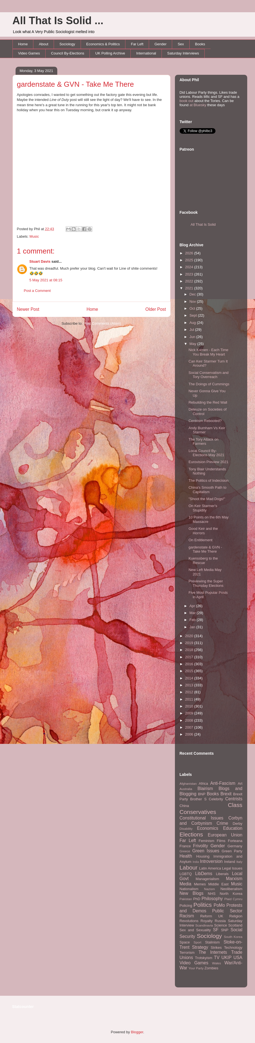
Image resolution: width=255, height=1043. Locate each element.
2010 (189, 706)
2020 (189, 636)
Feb (193, 620)
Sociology (67, 44)
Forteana (235, 841)
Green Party (232, 851)
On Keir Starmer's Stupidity (203, 508)
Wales (216, 963)
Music (34, 236)
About (43, 44)
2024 (189, 267)
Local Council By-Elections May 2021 (206, 453)
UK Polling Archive (110, 53)
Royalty (206, 921)
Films (221, 841)
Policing (186, 905)
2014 (189, 678)
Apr (192, 606)
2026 (189, 253)
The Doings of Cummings (209, 384)
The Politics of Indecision (209, 480)
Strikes (216, 947)
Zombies (211, 968)
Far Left (137, 44)
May (193, 344)
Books (200, 44)
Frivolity (200, 845)
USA (237, 957)
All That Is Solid (203, 224)
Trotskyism (203, 958)
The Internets (213, 952)
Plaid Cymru (233, 899)
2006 (189, 734)
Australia (186, 789)
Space (185, 942)
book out (187, 101)
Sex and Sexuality (195, 930)
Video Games (29, 53)
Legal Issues (232, 868)
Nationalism (189, 889)
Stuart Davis (40, 261)
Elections (191, 834)
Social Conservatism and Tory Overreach (209, 375)
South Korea (233, 936)
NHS (211, 893)
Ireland (229, 862)
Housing (203, 856)
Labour (189, 867)
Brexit (226, 793)
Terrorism (187, 952)
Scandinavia (204, 925)
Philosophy (212, 898)
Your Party (196, 968)
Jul (192, 329)
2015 (189, 671)
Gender (161, 44)
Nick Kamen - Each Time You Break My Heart (208, 352)
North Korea (231, 893)
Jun (192, 337)
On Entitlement (200, 540)
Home (23, 44)
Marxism (234, 878)
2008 (189, 720)
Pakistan (186, 899)
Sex (181, 44)
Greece (185, 851)
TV (216, 957)
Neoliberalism (231, 889)
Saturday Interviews (183, 53)
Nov (193, 301)
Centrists (233, 798)
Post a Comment (37, 291)
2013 (189, 685)
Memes (200, 884)
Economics (207, 828)
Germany (234, 846)
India (196, 861)
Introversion (211, 861)
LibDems (203, 873)
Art (240, 783)
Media (185, 883)
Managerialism (207, 879)
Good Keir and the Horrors (203, 531)
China (184, 806)
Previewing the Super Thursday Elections (206, 583)
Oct (192, 308)
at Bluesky (198, 105)
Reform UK (211, 916)
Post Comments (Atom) (102, 323)
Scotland (235, 925)
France (185, 846)
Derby (237, 823)
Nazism (209, 889)
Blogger (137, 1032)
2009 (189, 713)
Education (232, 828)
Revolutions (189, 921)
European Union (225, 835)
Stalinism (212, 942)
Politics (203, 905)
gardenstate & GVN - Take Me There (75, 84)
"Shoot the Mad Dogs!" (207, 499)
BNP (202, 794)
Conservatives (198, 812)
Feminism (206, 841)
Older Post (155, 309)
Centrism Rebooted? (205, 421)
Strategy (200, 947)
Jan (192, 627)
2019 (189, 643)
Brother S (198, 799)
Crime (222, 823)
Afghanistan (188, 783)
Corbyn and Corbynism (211, 821)
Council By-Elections (67, 53)
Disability (186, 828)
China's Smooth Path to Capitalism (207, 489)
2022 (189, 281)
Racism (187, 915)
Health (186, 856)
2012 (189, 692)
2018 (189, 650)
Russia (220, 921)
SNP (224, 930)
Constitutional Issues (202, 818)
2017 (189, 657)
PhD (196, 899)
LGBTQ (186, 874)
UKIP (226, 957)
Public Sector (227, 910)
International (146, 53)
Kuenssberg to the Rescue (203, 560)
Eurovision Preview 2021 (208, 462)
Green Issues (205, 850)
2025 (189, 260)
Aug (193, 323)
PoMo (219, 905)
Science (220, 925)
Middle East (218, 884)
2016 (189, 664)
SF (216, 929)
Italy (239, 861)
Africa (203, 783)
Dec (193, 294)
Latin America (210, 868)
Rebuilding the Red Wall (208, 402)
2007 (189, 727)
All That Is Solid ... (58, 20)
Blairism (205, 788)
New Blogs (192, 893)
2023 (189, 274)
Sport (197, 942)
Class (235, 805)
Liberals (222, 874)
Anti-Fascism (222, 783)
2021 (189, 288)
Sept (193, 315)
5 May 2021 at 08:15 (46, 280)
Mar (193, 613)
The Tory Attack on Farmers (203, 441)
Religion (235, 916)
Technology (233, 947)
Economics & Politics (103, 44)
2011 (189, 699)
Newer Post (28, 309)
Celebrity (216, 799)
